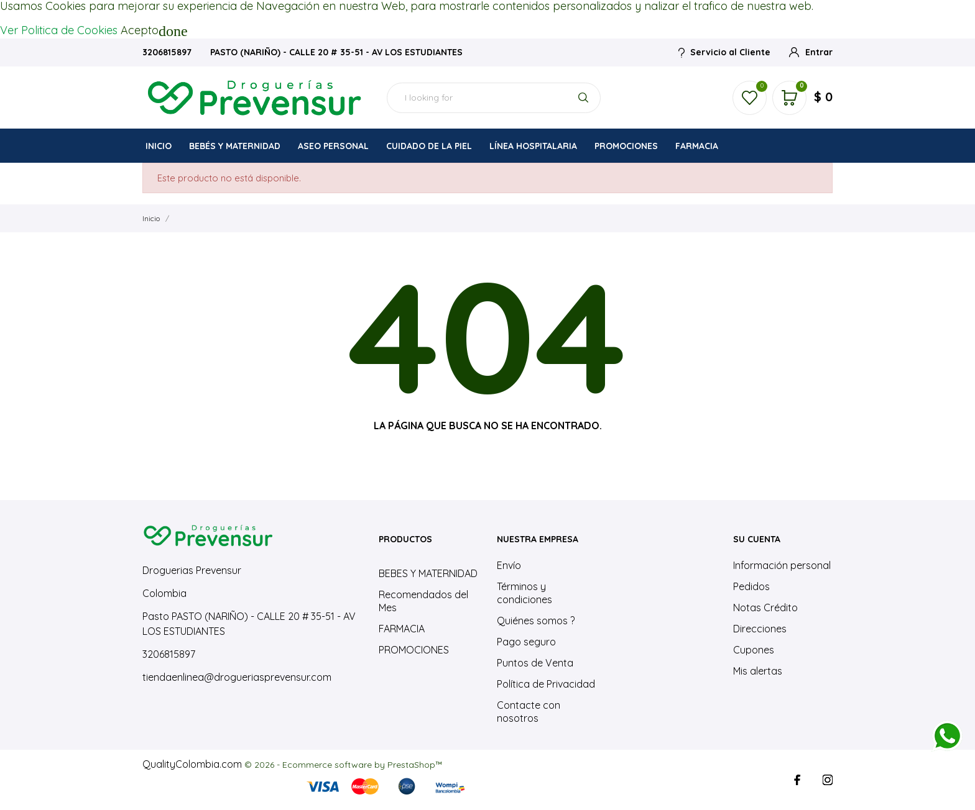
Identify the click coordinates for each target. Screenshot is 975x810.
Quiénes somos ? (536, 620)
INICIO (159, 146)
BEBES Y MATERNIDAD (428, 573)
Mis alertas (757, 671)
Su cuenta (756, 539)
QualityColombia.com (192, 764)
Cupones (753, 650)
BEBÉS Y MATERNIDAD (234, 146)
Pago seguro (526, 641)
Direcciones (760, 628)
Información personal (782, 565)
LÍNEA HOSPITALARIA (533, 146)
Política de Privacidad (546, 684)
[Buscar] (494, 98)
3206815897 (168, 52)
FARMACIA (696, 146)
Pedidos (751, 586)
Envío (509, 565)
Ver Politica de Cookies (59, 30)
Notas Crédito (765, 607)
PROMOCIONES (626, 146)
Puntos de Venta (535, 663)
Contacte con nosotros (528, 711)
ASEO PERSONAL (334, 143)
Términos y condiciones (524, 593)
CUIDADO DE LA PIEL (429, 146)
